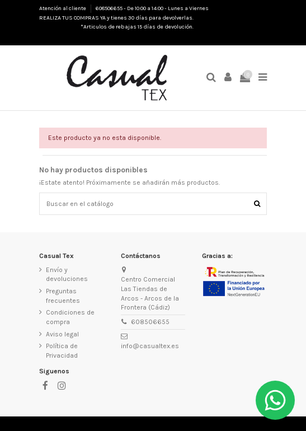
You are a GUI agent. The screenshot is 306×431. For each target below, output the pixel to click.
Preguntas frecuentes (63, 295)
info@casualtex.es (150, 346)
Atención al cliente (63, 8)
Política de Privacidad (62, 350)
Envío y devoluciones (67, 274)
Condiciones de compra (70, 317)
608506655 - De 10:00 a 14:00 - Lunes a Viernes (152, 8)
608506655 (150, 322)
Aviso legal (62, 334)
